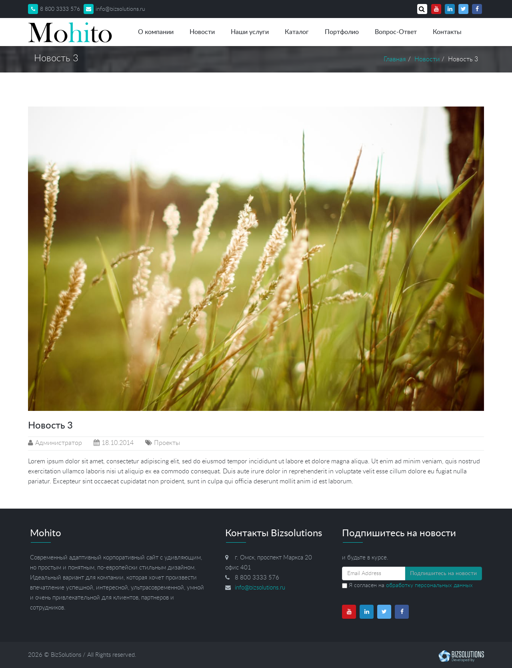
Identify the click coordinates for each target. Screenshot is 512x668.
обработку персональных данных (429, 585)
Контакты (447, 32)
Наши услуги (250, 32)
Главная (395, 59)
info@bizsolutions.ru (114, 9)
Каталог (297, 32)
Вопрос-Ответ (396, 32)
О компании (156, 32)
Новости (202, 32)
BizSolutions (66, 655)
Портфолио (342, 32)
